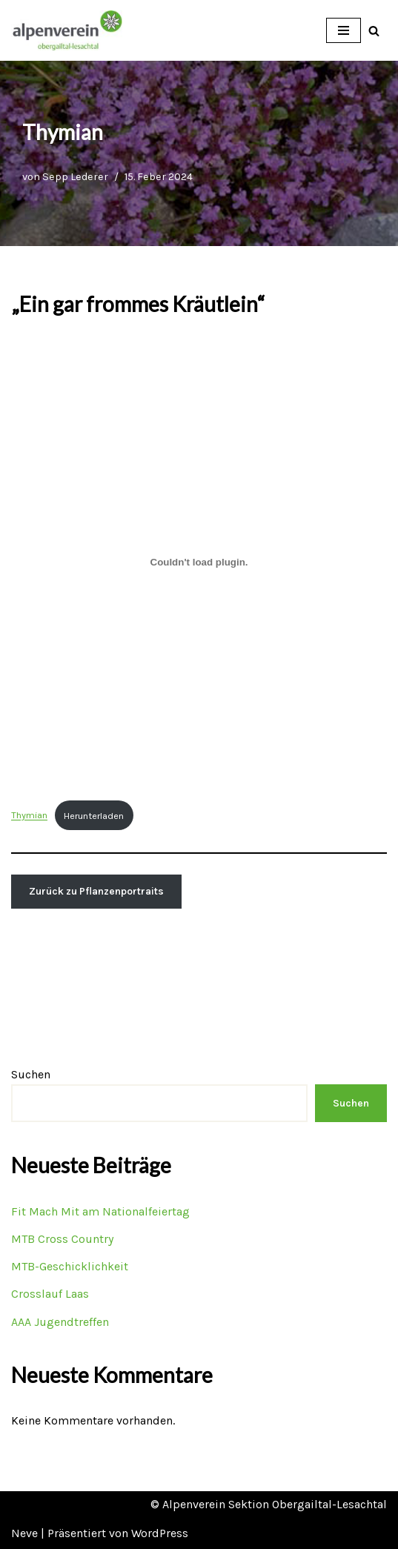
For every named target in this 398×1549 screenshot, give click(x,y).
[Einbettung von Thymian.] (199, 561)
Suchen (30, 1074)
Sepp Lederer (75, 176)
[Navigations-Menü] (343, 30)
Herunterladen (94, 815)
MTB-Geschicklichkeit (69, 1266)
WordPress (159, 1533)
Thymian (29, 815)
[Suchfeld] (373, 30)
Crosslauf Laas (50, 1294)
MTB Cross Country (62, 1239)
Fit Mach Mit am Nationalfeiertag (100, 1211)
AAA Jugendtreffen (60, 1322)
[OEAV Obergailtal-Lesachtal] (66, 30)
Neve (24, 1533)
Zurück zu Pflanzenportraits (96, 891)
